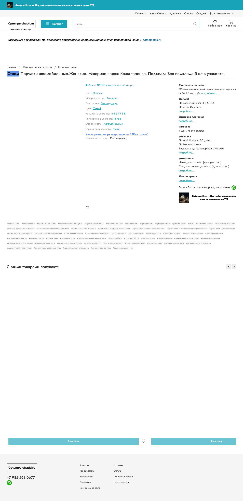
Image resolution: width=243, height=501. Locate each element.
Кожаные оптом (67, 67)
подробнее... (209, 93)
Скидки (201, 13)
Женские (98, 93)
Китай (116, 129)
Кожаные (112, 98)
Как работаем (158, 13)
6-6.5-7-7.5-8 (118, 113)
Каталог (54, 24)
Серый (97, 108)
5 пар (117, 119)
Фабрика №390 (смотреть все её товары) (110, 85)
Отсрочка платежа (123, 476)
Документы (85, 482)
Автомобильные (113, 124)
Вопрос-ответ (86, 476)
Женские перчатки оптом (37, 67)
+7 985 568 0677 (221, 13)
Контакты (140, 13)
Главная (11, 67)
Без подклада (109, 103)
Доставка (175, 13)
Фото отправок (121, 482)
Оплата (188, 13)
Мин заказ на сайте (90, 488)
